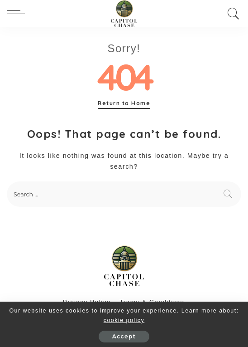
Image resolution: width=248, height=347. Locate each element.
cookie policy (124, 320)
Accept (124, 336)
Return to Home (124, 103)
